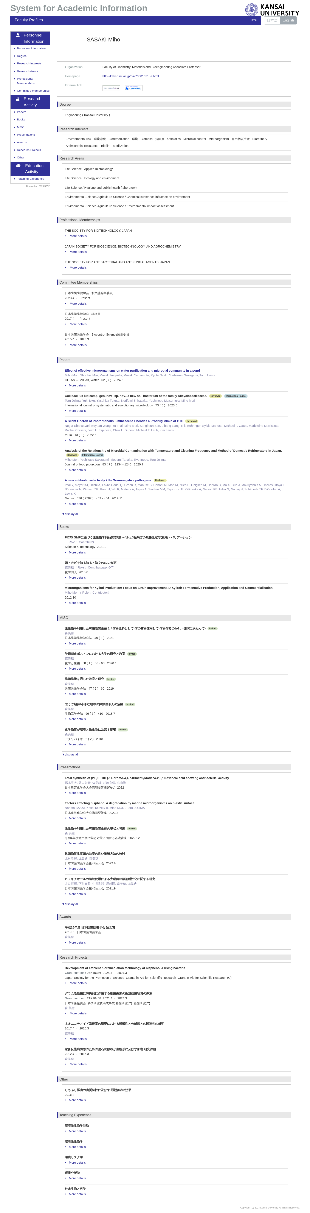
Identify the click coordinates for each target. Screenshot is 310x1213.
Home (253, 19)
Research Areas (27, 71)
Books (21, 119)
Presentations (26, 134)
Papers (21, 112)
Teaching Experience (30, 178)
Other (20, 157)
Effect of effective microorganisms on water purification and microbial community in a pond (132, 370)
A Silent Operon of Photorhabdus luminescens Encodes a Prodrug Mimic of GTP (124, 421)
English (288, 20)
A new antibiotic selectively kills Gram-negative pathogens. (108, 480)
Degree (22, 56)
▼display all (70, 514)
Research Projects (29, 150)
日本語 (272, 20)
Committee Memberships (33, 90)
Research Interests (29, 63)
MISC (20, 127)
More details (76, 236)
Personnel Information (31, 48)
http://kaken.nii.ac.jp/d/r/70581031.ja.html (130, 76)
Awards (22, 142)
